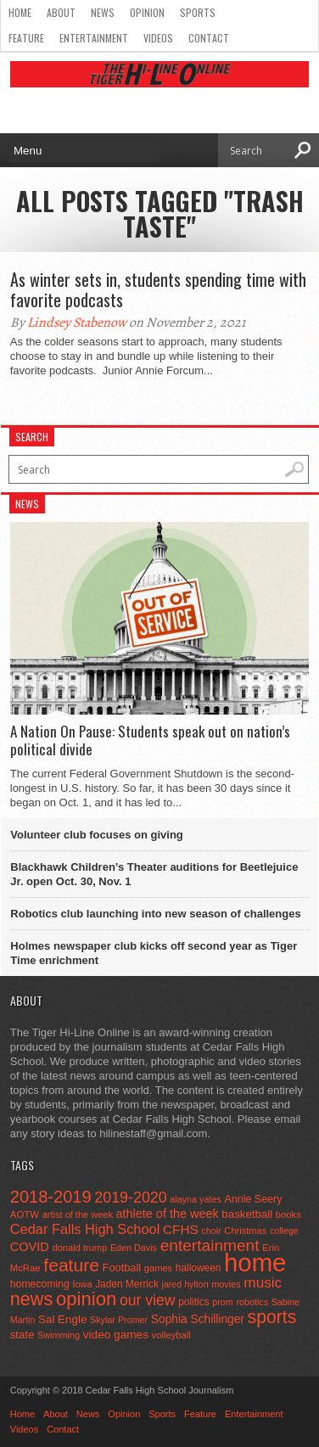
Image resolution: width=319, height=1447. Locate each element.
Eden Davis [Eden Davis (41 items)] (133, 1247)
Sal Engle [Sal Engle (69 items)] (62, 1319)
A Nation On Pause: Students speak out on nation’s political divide (150, 740)
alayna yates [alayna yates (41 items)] (195, 1199)
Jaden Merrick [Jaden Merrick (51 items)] (127, 1284)
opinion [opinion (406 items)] (86, 1299)
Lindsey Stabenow (76, 322)
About (61, 12)
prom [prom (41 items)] (222, 1302)
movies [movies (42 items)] (225, 1284)
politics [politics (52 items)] (193, 1302)
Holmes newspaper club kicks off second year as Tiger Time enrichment (153, 953)
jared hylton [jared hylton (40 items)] (185, 1284)
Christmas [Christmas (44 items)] (245, 1230)
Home (19, 12)
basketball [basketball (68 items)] (246, 1214)
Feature (26, 38)
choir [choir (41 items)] (211, 1230)
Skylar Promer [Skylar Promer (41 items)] (119, 1320)
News (103, 12)
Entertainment (93, 38)
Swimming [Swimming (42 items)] (58, 1335)
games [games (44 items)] (158, 1268)
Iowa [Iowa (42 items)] (82, 1284)
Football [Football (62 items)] (122, 1267)
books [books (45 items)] (288, 1214)
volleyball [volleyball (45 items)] (171, 1335)
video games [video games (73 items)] (115, 1334)
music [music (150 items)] (262, 1282)
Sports (197, 12)
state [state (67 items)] (22, 1334)
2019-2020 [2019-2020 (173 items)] (130, 1197)
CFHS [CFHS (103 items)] (181, 1229)
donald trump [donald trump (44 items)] (79, 1247)
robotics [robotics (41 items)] (252, 1302)
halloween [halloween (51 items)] (198, 1268)
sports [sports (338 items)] (272, 1316)
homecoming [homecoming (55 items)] (40, 1284)
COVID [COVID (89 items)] (29, 1247)
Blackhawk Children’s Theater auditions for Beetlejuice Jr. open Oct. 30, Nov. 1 (154, 874)
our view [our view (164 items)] (148, 1300)
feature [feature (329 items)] (71, 1265)
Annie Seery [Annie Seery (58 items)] (253, 1199)
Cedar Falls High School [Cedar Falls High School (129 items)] (85, 1229)
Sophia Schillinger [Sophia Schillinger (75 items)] (197, 1319)
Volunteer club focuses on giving (96, 834)
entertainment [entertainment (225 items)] (210, 1245)
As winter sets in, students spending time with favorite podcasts (158, 289)
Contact (208, 38)
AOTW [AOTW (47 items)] (24, 1214)
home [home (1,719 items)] (255, 1262)
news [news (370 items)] (31, 1299)
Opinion (147, 12)
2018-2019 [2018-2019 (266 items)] (51, 1196)
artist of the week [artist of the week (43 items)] (77, 1214)
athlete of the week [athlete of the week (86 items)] (167, 1213)
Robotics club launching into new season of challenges (155, 913)
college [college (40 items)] (284, 1230)
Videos (158, 38)
